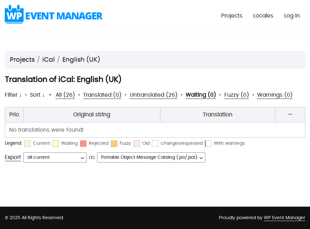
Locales (263, 15)
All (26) (65, 95)
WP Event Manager (284, 218)
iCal (48, 60)
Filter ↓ (13, 95)
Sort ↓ (37, 95)
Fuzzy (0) (236, 95)
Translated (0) (102, 95)
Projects (232, 15)
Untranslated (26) (154, 95)
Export (13, 157)
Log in (292, 15)
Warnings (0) (275, 95)
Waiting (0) (201, 95)
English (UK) (81, 60)
